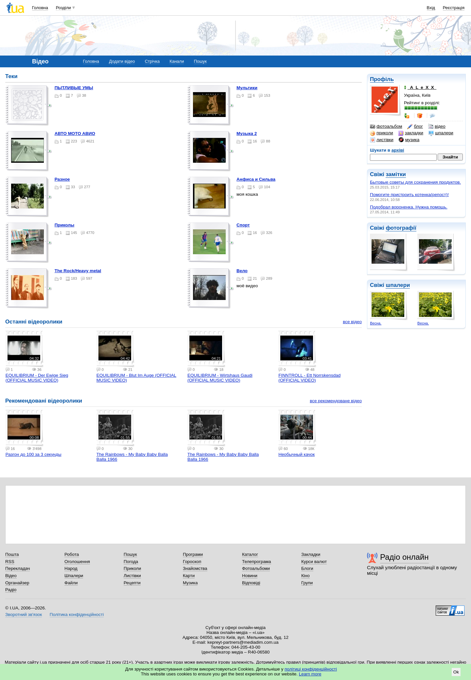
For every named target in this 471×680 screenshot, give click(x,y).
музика (409, 139)
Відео (11, 575)
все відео (352, 321)
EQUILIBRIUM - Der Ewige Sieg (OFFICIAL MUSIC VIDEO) (37, 378)
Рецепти (132, 582)
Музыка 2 (246, 133)
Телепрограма (256, 561)
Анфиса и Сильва (255, 179)
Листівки (132, 575)
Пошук (200, 61)
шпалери (440, 133)
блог (415, 126)
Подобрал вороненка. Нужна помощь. (408, 207)
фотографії (401, 228)
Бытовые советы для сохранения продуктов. (415, 182)
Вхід (431, 7)
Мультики (246, 87)
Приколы (65, 225)
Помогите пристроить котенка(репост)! (409, 194)
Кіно (305, 575)
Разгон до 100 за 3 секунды (33, 454)
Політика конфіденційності (77, 614)
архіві (398, 150)
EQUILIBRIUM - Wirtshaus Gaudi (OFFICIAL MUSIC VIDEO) (220, 378)
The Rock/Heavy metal (78, 270)
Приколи (132, 568)
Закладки (310, 554)
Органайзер (17, 582)
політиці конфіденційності (311, 669)
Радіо (10, 589)
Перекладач (17, 568)
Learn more (310, 674)
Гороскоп (192, 561)
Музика (190, 582)
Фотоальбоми (256, 568)
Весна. (375, 323)
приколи (381, 133)
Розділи (63, 7)
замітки (396, 174)
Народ (71, 568)
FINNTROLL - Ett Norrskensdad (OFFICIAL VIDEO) (309, 378)
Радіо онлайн (404, 557)
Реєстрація (453, 7)
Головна (40, 7)
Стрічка (152, 61)
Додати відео (122, 61)
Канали (176, 61)
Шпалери (73, 575)
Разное (62, 179)
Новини (249, 575)
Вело (242, 270)
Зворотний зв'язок (23, 614)
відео (436, 126)
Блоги (307, 568)
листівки (381, 139)
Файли (71, 582)
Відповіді (251, 582)
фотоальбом (386, 126)
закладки (410, 133)
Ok (456, 672)
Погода (131, 561)
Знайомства (195, 568)
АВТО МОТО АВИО (75, 133)
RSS (9, 561)
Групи (307, 582)
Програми (193, 554)
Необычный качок (296, 454)
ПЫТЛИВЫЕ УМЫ (74, 87)
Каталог (250, 554)
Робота (71, 554)
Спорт (243, 225)
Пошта (12, 554)
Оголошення (77, 561)
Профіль (382, 79)
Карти (189, 575)
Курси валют (314, 561)
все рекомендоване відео (336, 400)
